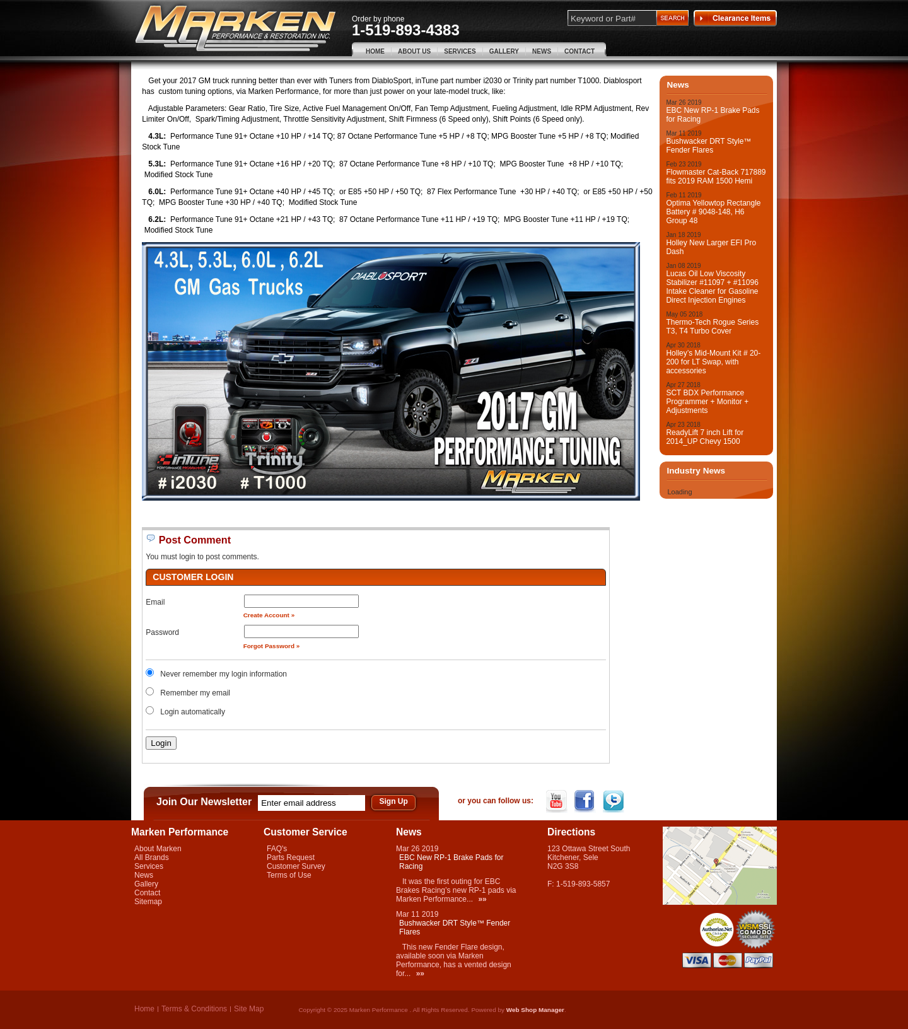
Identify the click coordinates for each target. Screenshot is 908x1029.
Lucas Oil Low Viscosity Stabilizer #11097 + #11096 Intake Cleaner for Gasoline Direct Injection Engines (712, 287)
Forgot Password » (271, 645)
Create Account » (269, 615)
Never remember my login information (223, 674)
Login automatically (193, 711)
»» (482, 899)
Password (162, 632)
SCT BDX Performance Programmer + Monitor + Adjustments (707, 401)
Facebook (586, 801)
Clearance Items (735, 18)
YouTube (557, 801)
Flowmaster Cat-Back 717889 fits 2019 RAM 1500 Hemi (715, 176)
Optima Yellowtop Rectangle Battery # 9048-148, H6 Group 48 (713, 212)
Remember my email (195, 693)
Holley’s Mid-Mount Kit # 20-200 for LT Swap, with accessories (713, 362)
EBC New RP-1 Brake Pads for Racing (712, 115)
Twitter (614, 801)
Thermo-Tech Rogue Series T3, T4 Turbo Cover (712, 326)
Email (155, 602)
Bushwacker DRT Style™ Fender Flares (708, 145)
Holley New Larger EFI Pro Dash (711, 247)
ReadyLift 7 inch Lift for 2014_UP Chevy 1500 (704, 437)
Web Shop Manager (535, 1009)
